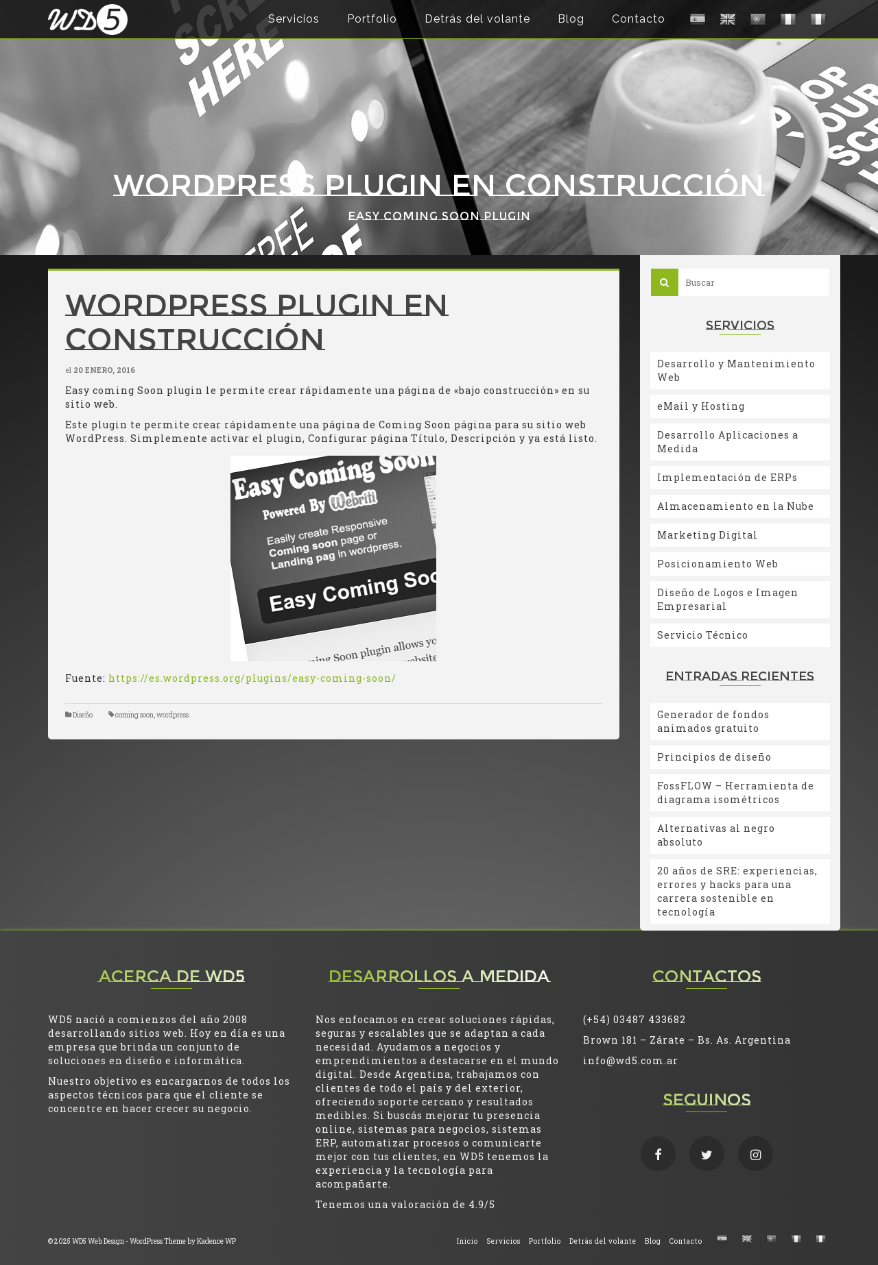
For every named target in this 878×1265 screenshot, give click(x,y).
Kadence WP (216, 1241)
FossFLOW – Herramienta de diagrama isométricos (735, 792)
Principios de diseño (714, 756)
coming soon (134, 715)
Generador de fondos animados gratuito (713, 721)
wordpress (172, 715)
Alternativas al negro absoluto (716, 835)
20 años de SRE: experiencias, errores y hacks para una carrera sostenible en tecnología (737, 891)
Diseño (83, 715)
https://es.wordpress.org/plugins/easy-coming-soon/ (252, 678)
